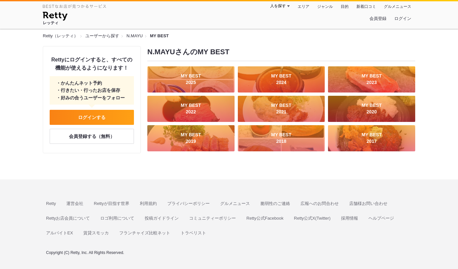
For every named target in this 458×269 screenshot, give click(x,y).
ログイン (402, 18)
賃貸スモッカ (96, 232)
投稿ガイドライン (162, 218)
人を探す (278, 6)
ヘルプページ (381, 218)
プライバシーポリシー (188, 203)
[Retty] (55, 17)
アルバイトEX (59, 232)
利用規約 (148, 203)
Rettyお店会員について (68, 218)
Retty (51, 203)
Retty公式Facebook (264, 218)
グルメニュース (397, 6)
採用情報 (349, 218)
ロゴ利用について (117, 218)
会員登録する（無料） (92, 136)
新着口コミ (366, 6)
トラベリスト (193, 232)
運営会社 (74, 203)
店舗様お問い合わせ (368, 203)
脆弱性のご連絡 (275, 203)
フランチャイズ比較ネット (144, 232)
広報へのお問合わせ (320, 203)
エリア (303, 6)
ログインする (92, 117)
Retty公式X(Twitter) (312, 218)
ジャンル (325, 6)
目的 (345, 6)
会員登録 (377, 18)
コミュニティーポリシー (212, 218)
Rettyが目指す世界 (111, 203)
